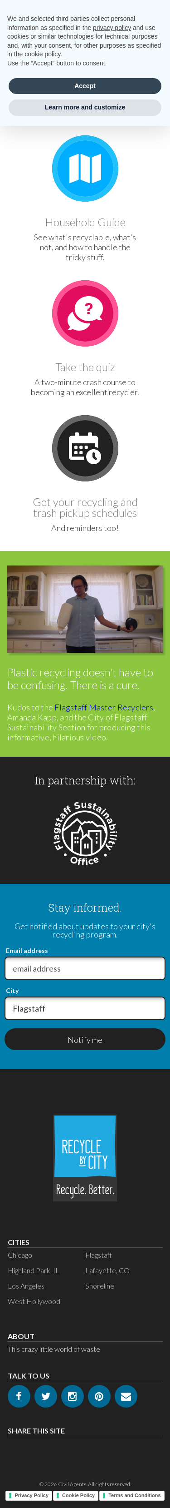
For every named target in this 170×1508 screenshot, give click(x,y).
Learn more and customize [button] (85, 107)
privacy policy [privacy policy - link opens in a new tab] (112, 27)
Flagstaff (98, 1254)
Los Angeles (26, 1285)
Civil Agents (72, 1484)
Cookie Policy (78, 1495)
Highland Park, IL (33, 1270)
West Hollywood (34, 1301)
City (12, 990)
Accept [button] (85, 85)
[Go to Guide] (85, 168)
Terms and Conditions (134, 1495)
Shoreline (99, 1285)
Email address (27, 950)
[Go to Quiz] (85, 313)
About (21, 1336)
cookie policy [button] (42, 54)
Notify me (85, 1040)
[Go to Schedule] (85, 448)
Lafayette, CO (107, 1270)
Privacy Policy (32, 1495)
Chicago (20, 1254)
